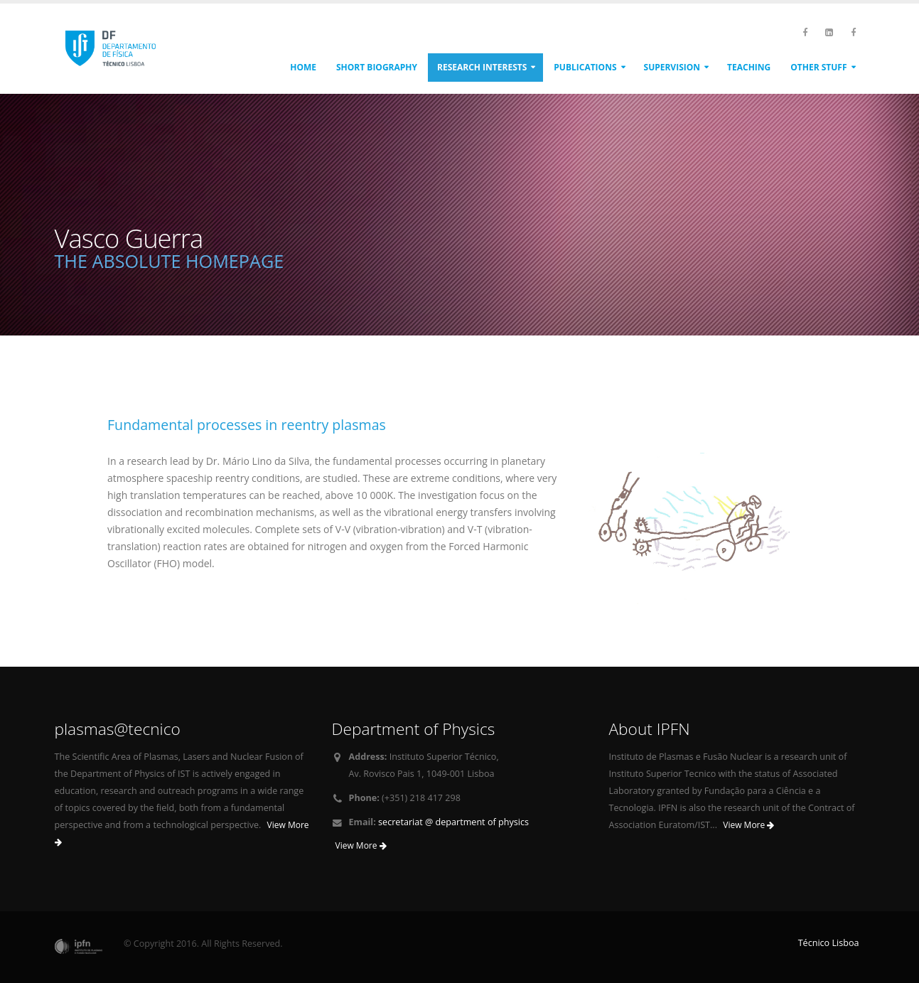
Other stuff (818, 67)
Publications (585, 67)
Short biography (376, 67)
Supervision (672, 67)
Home (303, 67)
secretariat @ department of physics (453, 822)
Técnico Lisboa (828, 943)
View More (361, 845)
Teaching (748, 67)
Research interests (482, 67)
